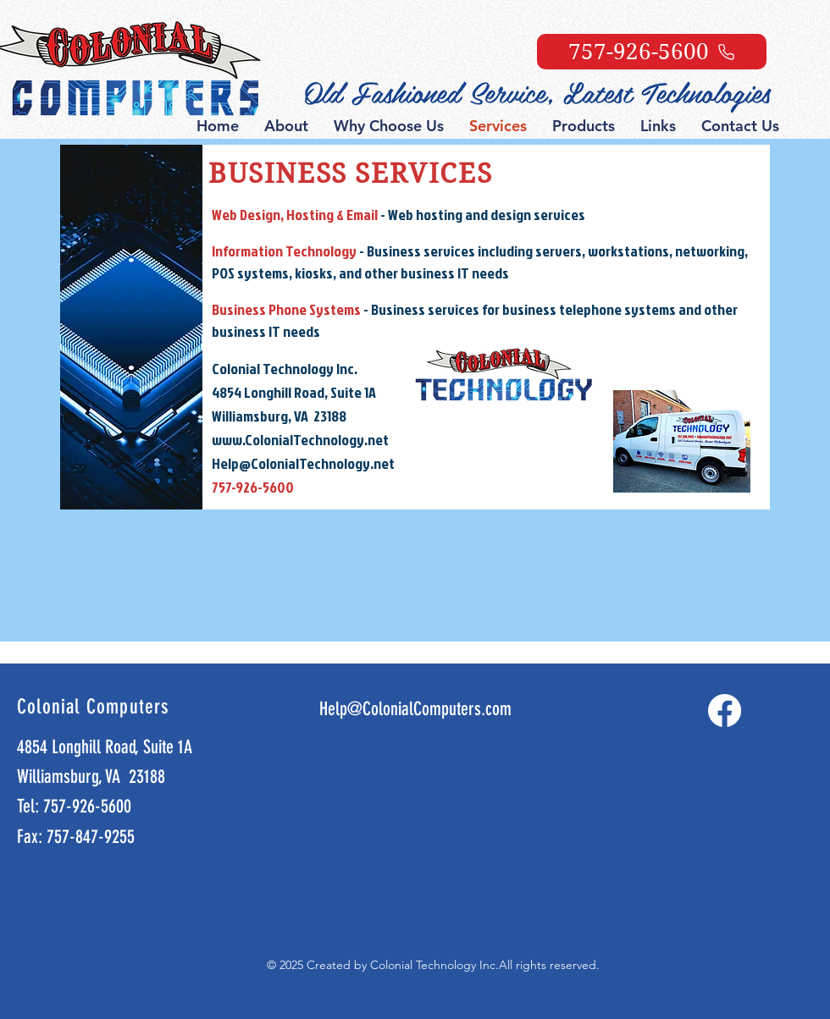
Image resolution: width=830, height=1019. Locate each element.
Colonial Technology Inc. (434, 964)
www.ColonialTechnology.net (300, 439)
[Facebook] (724, 710)
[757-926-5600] (651, 51)
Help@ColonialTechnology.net (303, 463)
